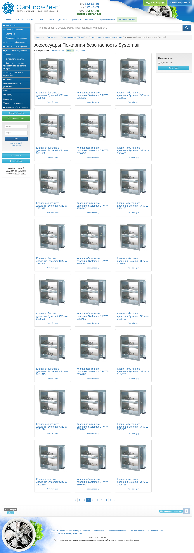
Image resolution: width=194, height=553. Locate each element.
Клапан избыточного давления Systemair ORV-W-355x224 (52, 261)
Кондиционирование (13, 30)
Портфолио (16, 156)
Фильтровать (174, 68)
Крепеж (7, 79)
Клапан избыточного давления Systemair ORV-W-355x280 (92, 206)
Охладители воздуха (13, 59)
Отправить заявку (127, 19)
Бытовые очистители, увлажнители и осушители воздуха (14, 66)
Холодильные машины (13, 103)
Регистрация (16, 145)
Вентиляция (9, 25)
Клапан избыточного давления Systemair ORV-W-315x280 (92, 371)
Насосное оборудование (15, 42)
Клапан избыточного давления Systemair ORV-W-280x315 (133, 482)
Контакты (89, 19)
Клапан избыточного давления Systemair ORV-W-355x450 (92, 150)
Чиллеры (7, 91)
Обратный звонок (16, 113)
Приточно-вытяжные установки (12, 85)
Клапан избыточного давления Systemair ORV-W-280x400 (92, 482)
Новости (19, 19)
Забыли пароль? (16, 143)
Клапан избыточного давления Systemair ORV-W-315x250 (133, 371)
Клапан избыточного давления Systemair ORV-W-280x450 (52, 482)
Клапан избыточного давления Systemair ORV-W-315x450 (92, 316)
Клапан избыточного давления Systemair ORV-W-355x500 (52, 150)
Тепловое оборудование (15, 38)
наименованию (58, 50)
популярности (81, 50)
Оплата (51, 19)
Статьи (30, 19)
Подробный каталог (106, 19)
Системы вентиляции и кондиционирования (70, 531)
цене (70, 50)
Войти (16, 139)
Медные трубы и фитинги (15, 107)
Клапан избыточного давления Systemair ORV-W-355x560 (133, 95)
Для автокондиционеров (15, 50)
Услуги (40, 19)
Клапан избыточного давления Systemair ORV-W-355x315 (52, 206)
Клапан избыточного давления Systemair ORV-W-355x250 (133, 206)
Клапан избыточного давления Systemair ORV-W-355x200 (92, 261)
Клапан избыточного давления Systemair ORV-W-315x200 (92, 427)
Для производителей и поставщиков (146, 531)
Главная (7, 19)
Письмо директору (16, 118)
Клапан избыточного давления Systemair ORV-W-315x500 (52, 316)
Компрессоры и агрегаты (15, 46)
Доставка (62, 19)
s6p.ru (10, 513)
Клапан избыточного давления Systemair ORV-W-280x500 (133, 427)
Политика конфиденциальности (67, 533)
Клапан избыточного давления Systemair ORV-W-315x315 (52, 371)
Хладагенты (8, 99)
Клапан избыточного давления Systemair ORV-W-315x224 (52, 427)
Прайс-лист (76, 19)
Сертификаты (16, 161)
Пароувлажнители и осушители (13, 74)
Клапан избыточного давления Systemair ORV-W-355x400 (133, 150)
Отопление (9, 34)
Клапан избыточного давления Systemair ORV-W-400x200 (52, 95)
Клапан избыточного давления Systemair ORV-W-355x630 (92, 95)
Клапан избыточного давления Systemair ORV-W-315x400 (133, 316)
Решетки (8, 55)
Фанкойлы (7, 95)
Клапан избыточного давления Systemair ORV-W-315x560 (133, 261)
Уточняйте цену (52, 102)
